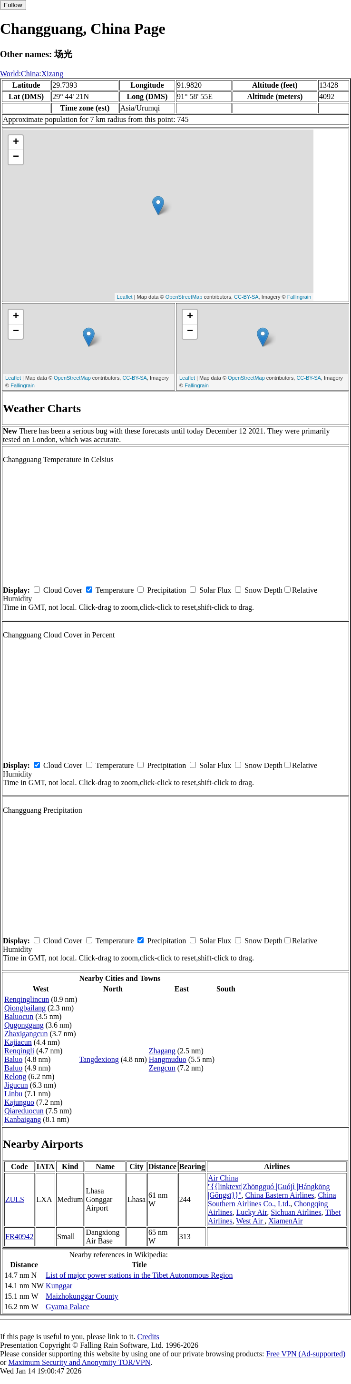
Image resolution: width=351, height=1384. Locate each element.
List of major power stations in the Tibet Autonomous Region (139, 1275)
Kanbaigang (22, 1119)
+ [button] (16, 142)
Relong (15, 1076)
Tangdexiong (98, 1059)
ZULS (14, 1199)
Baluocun (18, 1016)
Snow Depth (263, 590)
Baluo (13, 1059)
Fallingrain (299, 297)
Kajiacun (18, 1042)
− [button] (16, 157)
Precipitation (166, 590)
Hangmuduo (167, 1059)
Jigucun (16, 1085)
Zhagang (162, 1051)
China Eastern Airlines (279, 1195)
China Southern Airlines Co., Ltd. (272, 1199)
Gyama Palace (67, 1307)
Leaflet (125, 297)
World (9, 74)
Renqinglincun (26, 999)
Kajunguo (19, 1102)
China (30, 74)
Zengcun (162, 1068)
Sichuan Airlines (296, 1212)
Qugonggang (24, 1025)
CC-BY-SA (246, 297)
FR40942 (19, 1236)
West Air (250, 1221)
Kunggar (59, 1286)
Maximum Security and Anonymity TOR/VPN (79, 1362)
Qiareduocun (24, 1111)
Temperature (115, 590)
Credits (148, 1337)
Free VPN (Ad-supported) (305, 1354)
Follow (13, 5)
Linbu (13, 1094)
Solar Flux (215, 590)
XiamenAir (285, 1221)
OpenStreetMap (184, 297)
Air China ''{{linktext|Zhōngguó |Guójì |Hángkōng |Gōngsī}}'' (269, 1186)
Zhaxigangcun (26, 1034)
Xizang (52, 74)
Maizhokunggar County (82, 1296)
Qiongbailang (25, 1008)
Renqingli (19, 1051)
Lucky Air (251, 1212)
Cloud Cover (62, 590)
